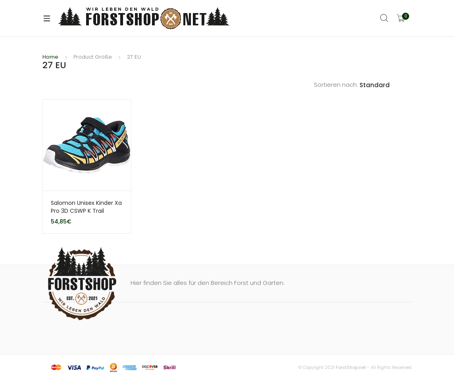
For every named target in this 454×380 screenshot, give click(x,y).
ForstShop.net (351, 367)
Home (50, 57)
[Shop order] (386, 85)
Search (384, 18)
